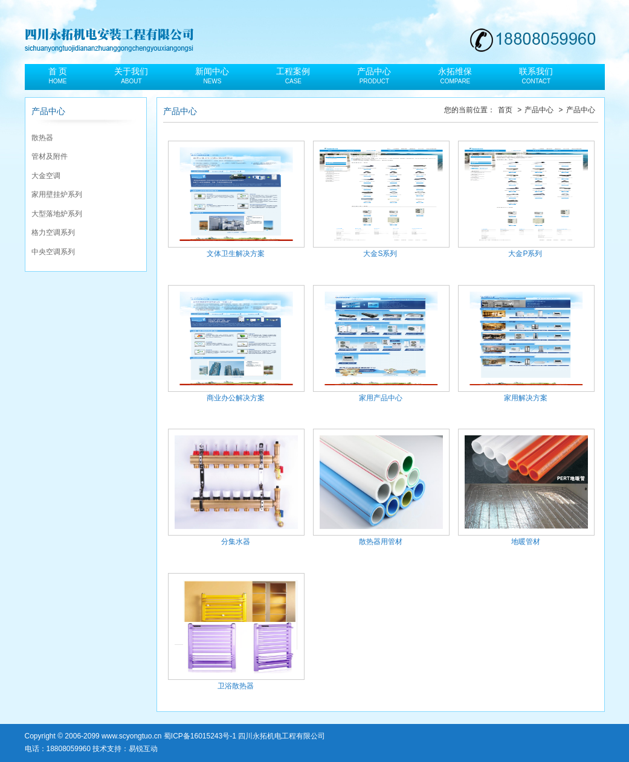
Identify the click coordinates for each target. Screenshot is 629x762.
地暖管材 (525, 487)
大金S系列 (380, 199)
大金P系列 (525, 199)
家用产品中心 (380, 343)
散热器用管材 (380, 487)
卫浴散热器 (235, 631)
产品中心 (539, 110)
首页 (506, 110)
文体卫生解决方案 (235, 199)
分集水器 (235, 487)
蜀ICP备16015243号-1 (200, 736)
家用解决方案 (525, 343)
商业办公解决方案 (235, 343)
